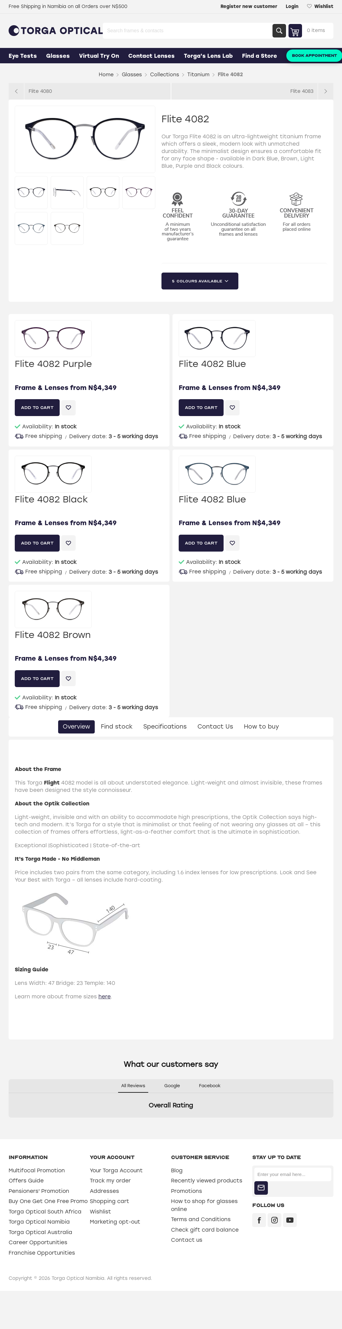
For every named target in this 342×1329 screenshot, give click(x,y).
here (104, 996)
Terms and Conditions (201, 1219)
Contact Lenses (151, 56)
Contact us (186, 1240)
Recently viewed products (206, 1181)
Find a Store (259, 56)
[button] (9, 1124)
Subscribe (261, 1188)
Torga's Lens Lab (208, 56)
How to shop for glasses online (204, 1205)
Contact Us (215, 726)
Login (292, 6)
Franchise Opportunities (42, 1253)
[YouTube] (290, 1220)
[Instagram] (274, 1220)
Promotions (186, 1191)
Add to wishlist (68, 407)
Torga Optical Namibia (39, 1222)
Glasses (58, 56)
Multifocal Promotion (37, 1170)
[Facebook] (259, 1220)
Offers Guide (26, 1181)
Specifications (165, 726)
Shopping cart (109, 1201)
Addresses (104, 1191)
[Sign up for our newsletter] (292, 1174)
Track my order (110, 1181)
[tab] (76, 726)
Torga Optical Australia (40, 1232)
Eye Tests (23, 56)
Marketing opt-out (115, 1222)
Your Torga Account (116, 1170)
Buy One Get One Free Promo (48, 1201)
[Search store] (188, 30)
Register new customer (249, 6)
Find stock (117, 726)
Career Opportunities (38, 1242)
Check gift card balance (205, 1230)
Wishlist (100, 1212)
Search (279, 30)
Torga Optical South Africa (45, 1212)
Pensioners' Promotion (39, 1191)
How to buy (261, 726)
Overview (76, 726)
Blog (177, 1170)
